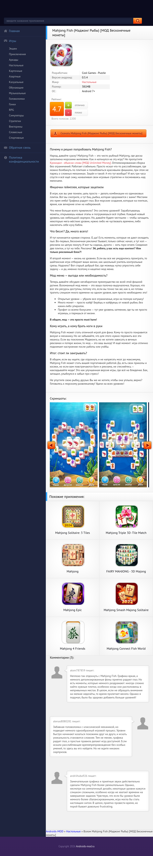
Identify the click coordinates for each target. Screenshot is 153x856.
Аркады (13, 59)
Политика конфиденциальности (21, 159)
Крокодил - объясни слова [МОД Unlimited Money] (80, 163)
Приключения (17, 54)
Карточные (15, 71)
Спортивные (16, 137)
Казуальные (16, 82)
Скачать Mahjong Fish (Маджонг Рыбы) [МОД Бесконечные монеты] (101, 133)
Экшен (13, 48)
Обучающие (16, 87)
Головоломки (17, 98)
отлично (74, 105)
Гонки (12, 104)
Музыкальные (17, 93)
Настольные (16, 65)
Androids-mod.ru (85, 846)
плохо (73, 112)
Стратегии (15, 121)
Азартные (15, 76)
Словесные (15, 132)
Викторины (15, 126)
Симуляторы (16, 115)
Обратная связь (17, 147)
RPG (11, 110)
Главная (12, 31)
